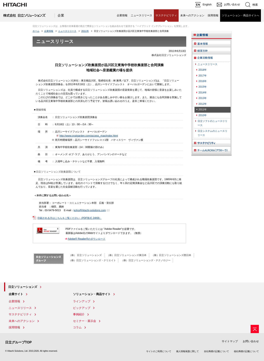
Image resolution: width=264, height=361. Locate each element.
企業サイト (16, 294)
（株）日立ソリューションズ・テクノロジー (146, 260)
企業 (61, 15)
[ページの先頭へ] (255, 329)
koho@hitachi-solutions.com (90, 210)
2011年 (85, 31)
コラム (77, 327)
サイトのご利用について (158, 351)
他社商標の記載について (246, 351)
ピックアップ (81, 308)
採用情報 (213, 15)
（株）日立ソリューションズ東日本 (126, 255)
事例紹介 (79, 314)
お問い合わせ (251, 341)
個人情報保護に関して (187, 351)
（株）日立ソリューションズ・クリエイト (92, 260)
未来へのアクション (192, 15)
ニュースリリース (141, 15)
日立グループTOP (18, 342)
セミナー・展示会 (84, 321)
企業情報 (122, 15)
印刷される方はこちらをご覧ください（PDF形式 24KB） (70, 218)
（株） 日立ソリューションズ (85, 255)
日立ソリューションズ (22, 286)
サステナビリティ (20, 314)
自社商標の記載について (216, 351)
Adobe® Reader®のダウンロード (87, 238)
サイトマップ (230, 341)
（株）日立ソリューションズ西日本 (171, 255)
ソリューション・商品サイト (92, 294)
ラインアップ (81, 301)
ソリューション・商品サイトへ (240, 15)
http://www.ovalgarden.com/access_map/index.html (88, 135)
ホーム (36, 31)
